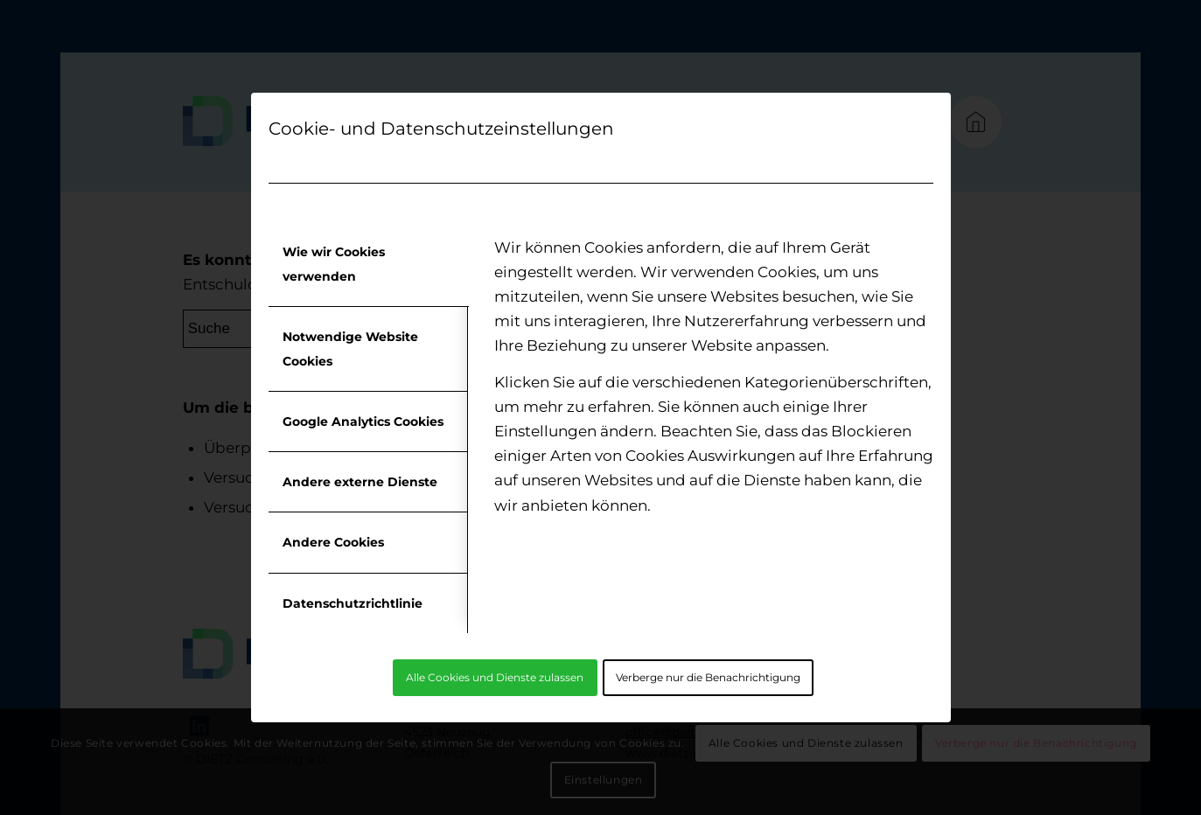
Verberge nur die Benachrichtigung (708, 677)
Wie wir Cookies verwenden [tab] (334, 264)
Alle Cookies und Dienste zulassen (494, 677)
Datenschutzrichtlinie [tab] (352, 603)
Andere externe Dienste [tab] (360, 482)
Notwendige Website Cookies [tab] (350, 349)
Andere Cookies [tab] (333, 542)
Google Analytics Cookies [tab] (363, 421)
